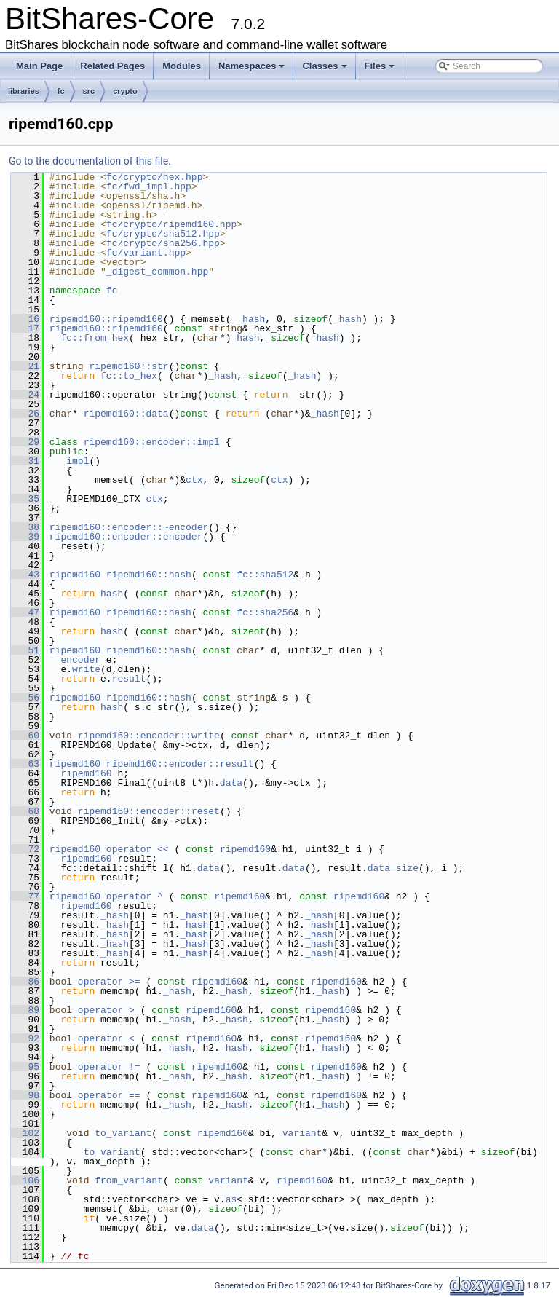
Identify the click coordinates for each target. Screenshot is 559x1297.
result (129, 678)
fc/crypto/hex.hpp (154, 177)
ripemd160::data (126, 413)
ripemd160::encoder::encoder (126, 536)
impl (77, 461)
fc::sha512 (265, 574)
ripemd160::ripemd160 (106, 319)
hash (111, 593)
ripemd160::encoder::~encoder (128, 527)
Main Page (39, 65)
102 (25, 1133)
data (231, 782)
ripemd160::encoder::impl (152, 442)
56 (25, 697)
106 (25, 1180)
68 (25, 811)
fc (61, 91)
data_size (393, 868)
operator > (109, 1010)
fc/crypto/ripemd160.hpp (171, 224)
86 (25, 981)
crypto (125, 91)
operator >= (112, 981)
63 (25, 763)
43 (25, 574)
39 (25, 536)
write (86, 669)
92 (25, 1038)
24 (25, 394)
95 (25, 1066)
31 (25, 461)
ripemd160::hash (148, 574)
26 (25, 413)
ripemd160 (74, 574)
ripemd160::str (128, 366)
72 (25, 849)
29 (25, 442)
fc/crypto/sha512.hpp (163, 233)
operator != (112, 1066)
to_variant (123, 1133)
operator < (109, 1038)
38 (25, 527)
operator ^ (137, 896)
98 (25, 1095)
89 (25, 1010)
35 (25, 498)
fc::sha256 (265, 612)
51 (25, 650)
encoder (80, 659)
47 (25, 612)
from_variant (129, 1180)
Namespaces (251, 65)
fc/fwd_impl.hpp (148, 186)
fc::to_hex (128, 375)
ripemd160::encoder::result (180, 763)
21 (25, 366)
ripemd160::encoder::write (149, 735)
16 (25, 319)
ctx (194, 479)
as (231, 1199)
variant (302, 1133)
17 (25, 328)
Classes (324, 65)
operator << (140, 849)
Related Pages (112, 65)
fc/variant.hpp (146, 252)
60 (25, 735)
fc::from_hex (94, 337)
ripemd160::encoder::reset (149, 811)
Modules (181, 65)
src (89, 91)
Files (380, 65)
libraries (23, 91)
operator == (112, 1095)
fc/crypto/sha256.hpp (163, 243)
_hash (251, 319)
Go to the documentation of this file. (90, 161)
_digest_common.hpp (157, 271)
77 (25, 896)
